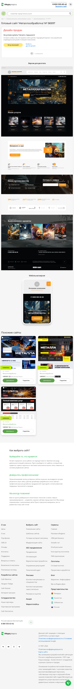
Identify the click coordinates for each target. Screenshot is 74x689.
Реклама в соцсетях (33, 594)
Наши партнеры (7, 602)
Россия (55, 607)
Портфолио (5, 538)
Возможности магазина (10, 565)
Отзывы (4, 547)
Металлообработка (9, 373)
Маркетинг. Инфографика (60, 579)
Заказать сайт (61, 6)
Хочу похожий (13, 45)
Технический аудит (33, 570)
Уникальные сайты (33, 529)
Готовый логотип (57, 566)
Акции (29, 599)
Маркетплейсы (32, 604)
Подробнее (26, 380)
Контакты (4, 552)
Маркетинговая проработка (36, 561)
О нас (3, 533)
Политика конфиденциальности (51, 649)
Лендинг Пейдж (7, 584)
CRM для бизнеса (57, 538)
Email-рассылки (57, 547)
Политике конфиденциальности (51, 638)
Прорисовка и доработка (60, 570)
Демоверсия (10, 380)
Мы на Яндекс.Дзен (58, 584)
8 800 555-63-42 (60, 4)
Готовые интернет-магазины (37, 538)
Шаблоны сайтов (32, 533)
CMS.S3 (3, 543)
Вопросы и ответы (8, 561)
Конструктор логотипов (60, 552)
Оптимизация (31, 557)
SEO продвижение (34, 548)
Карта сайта (43, 652)
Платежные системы (9, 570)
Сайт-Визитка (6, 579)
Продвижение (31, 552)
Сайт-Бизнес (6, 588)
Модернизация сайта (34, 543)
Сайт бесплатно (7, 611)
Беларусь (56, 593)
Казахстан (56, 598)
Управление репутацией (35, 566)
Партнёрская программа (10, 607)
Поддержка (5, 556)
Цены (3, 529)
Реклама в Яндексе (58, 533)
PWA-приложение (57, 556)
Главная (54, 529)
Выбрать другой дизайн (31, 45)
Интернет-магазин (8, 593)
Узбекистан (57, 602)
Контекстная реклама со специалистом (35, 580)
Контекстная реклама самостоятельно (34, 588)
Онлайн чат (55, 543)
